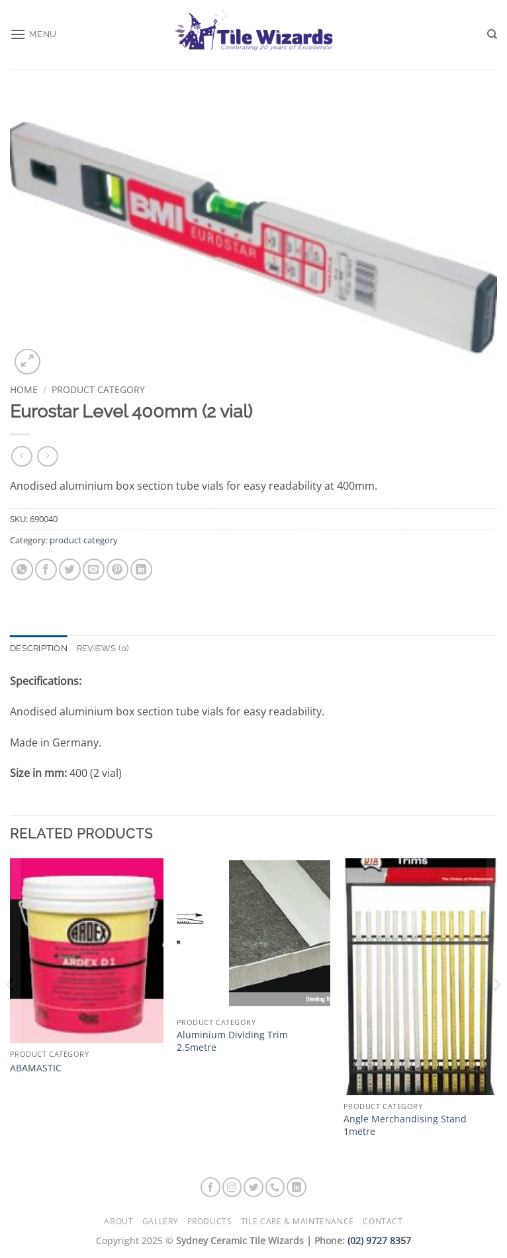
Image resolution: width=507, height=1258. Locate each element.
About (118, 1221)
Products (209, 1221)
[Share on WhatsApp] (22, 569)
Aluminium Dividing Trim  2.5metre (237, 1041)
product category (98, 389)
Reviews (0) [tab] (103, 648)
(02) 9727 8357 (379, 1240)
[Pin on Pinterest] (117, 569)
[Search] (492, 34)
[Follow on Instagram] (232, 1187)
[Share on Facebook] (46, 569)
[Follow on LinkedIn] (296, 1187)
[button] (33, 34)
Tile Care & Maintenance (297, 1221)
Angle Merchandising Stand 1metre (405, 1125)
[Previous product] (47, 456)
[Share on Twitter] (70, 569)
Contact (382, 1221)
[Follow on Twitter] (253, 1187)
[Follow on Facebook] (210, 1187)
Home (24, 389)
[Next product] (21, 456)
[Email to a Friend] (94, 569)
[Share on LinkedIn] (141, 569)
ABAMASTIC (36, 1068)
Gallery (160, 1221)
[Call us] (275, 1187)
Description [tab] (39, 648)
